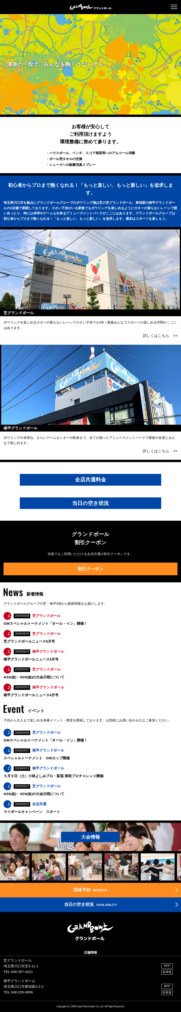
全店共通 (39, 804)
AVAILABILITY (90, 904)
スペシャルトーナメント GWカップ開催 (37, 758)
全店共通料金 (90, 480)
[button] (174, 7)
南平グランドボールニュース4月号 (31, 695)
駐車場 (167, 972)
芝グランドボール (46, 616)
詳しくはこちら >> (160, 336)
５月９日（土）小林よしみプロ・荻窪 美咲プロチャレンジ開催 (53, 776)
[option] (50, 866)
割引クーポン (90, 569)
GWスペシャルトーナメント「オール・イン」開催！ (45, 623)
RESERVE (90, 890)
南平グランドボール (48, 651)
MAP (167, 965)
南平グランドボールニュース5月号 (31, 659)
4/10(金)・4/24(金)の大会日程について (34, 677)
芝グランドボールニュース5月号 (29, 641)
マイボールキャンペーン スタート (32, 812)
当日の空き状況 (90, 503)
